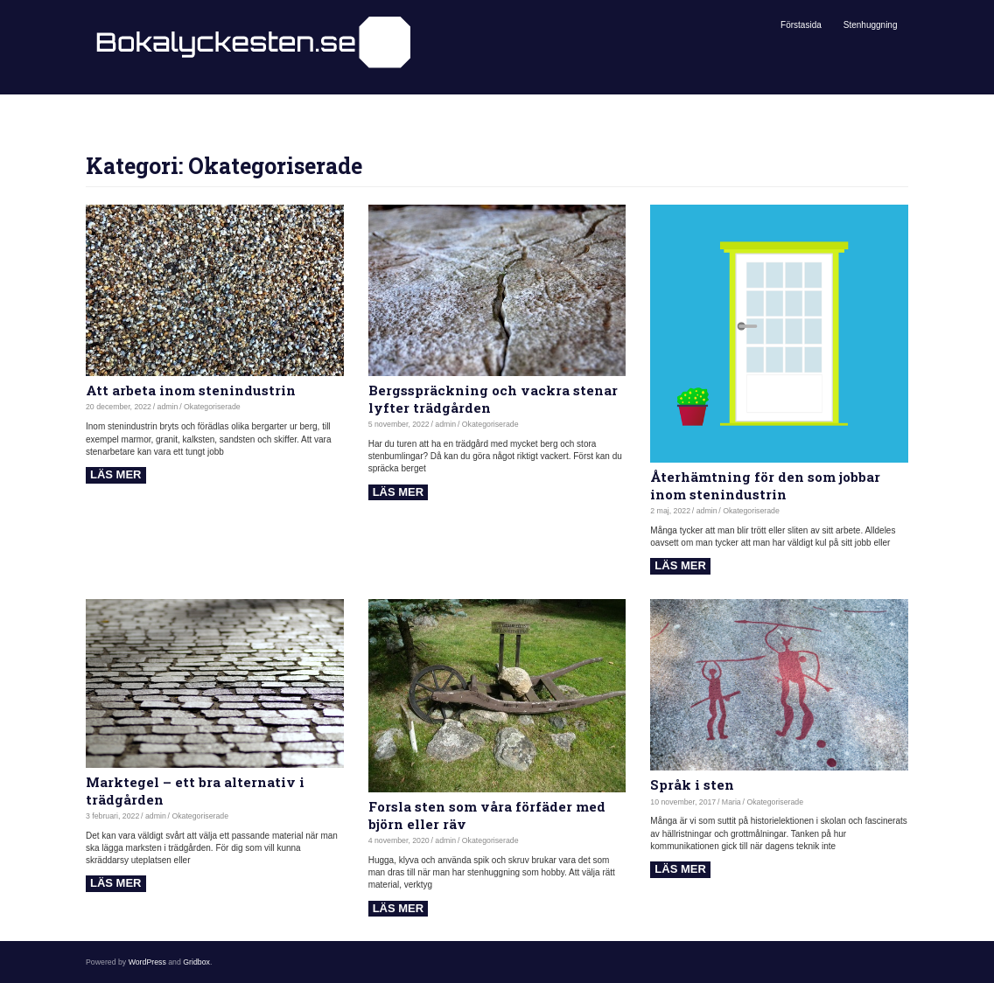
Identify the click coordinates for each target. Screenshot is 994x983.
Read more (116, 475)
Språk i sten (692, 784)
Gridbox (196, 962)
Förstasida (801, 25)
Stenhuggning (871, 25)
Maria (731, 802)
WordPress (147, 962)
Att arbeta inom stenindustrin (191, 390)
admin (168, 406)
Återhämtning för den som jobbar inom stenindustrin (765, 485)
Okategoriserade (212, 406)
